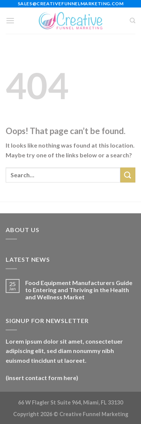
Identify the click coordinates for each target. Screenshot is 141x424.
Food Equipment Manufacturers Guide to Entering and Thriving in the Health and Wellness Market (78, 289)
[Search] (132, 21)
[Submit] (127, 174)
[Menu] (10, 20)
